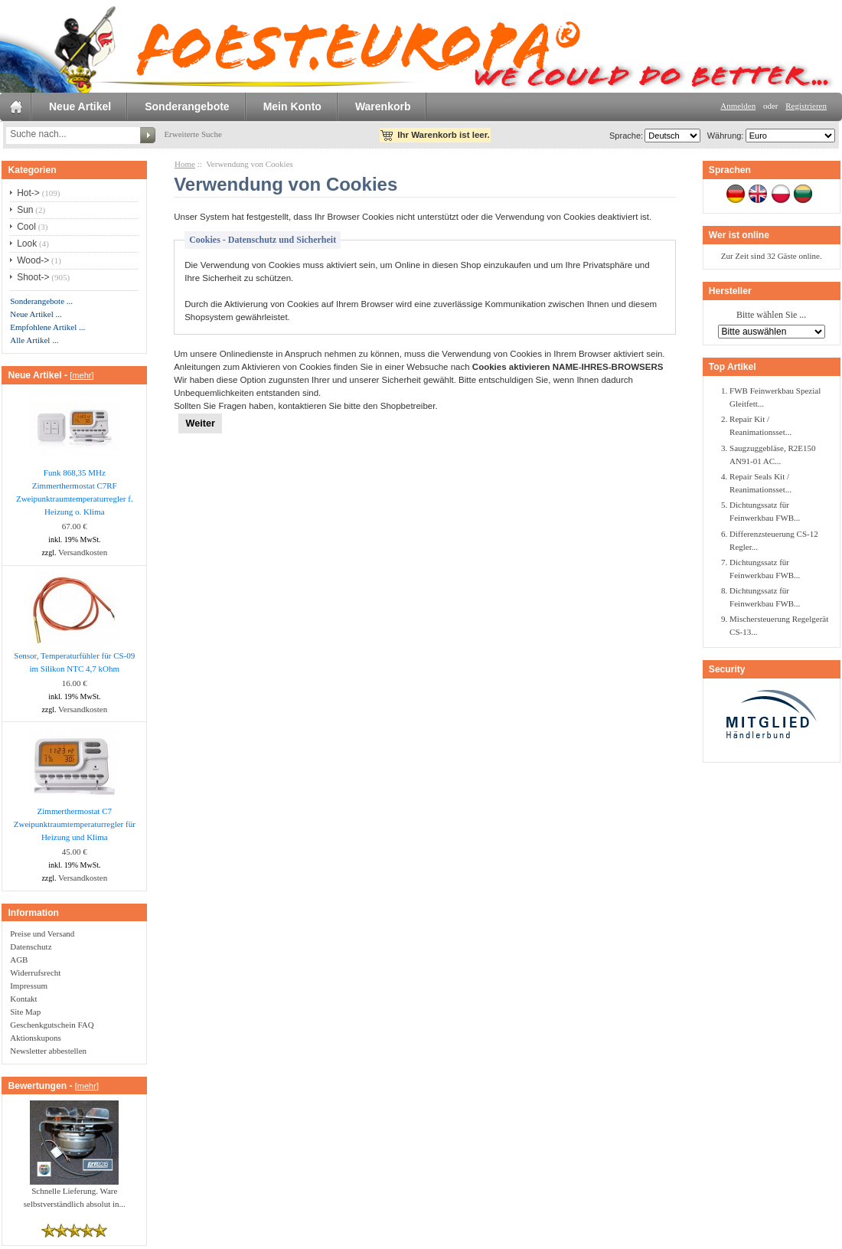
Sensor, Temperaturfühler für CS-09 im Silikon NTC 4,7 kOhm (74, 662)
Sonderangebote (187, 106)
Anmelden (738, 105)
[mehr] (81, 375)
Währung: (723, 135)
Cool (26, 226)
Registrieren (806, 105)
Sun (25, 209)
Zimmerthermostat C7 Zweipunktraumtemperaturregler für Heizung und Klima (74, 824)
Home (185, 163)
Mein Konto (292, 106)
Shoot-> (33, 277)
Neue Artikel (80, 106)
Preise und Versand (42, 933)
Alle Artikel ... (34, 340)
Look (27, 243)
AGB (19, 959)
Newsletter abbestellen (48, 1050)
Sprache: (626, 135)
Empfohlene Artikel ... (47, 327)
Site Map (25, 1011)
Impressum (28, 985)
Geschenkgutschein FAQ (51, 1024)
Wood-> (33, 260)
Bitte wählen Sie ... (771, 315)
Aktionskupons (35, 1037)
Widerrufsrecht (35, 972)
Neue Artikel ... (36, 314)
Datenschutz (30, 946)
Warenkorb (383, 106)
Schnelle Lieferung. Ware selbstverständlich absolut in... (75, 1192)
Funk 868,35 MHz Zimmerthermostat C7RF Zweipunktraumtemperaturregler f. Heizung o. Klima (74, 492)
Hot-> (28, 193)
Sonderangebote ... (41, 301)
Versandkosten (82, 552)
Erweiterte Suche (192, 134)
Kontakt (23, 998)
